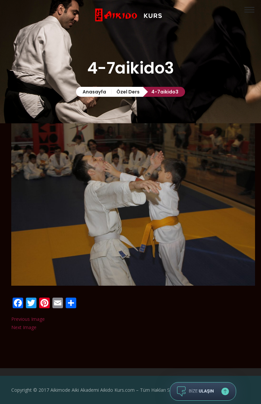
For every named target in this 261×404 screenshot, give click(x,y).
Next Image (23, 327)
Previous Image (28, 319)
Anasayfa (94, 91)
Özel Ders (128, 91)
